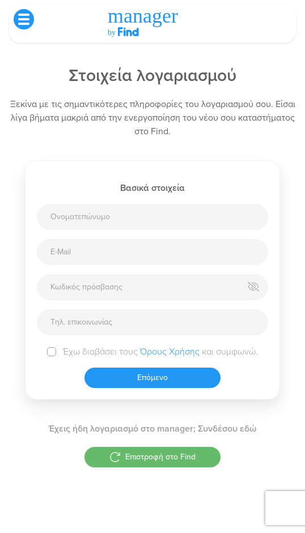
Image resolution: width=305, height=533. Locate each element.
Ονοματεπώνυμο (80, 216)
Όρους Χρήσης (170, 351)
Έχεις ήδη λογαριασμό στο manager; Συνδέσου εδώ (152, 428)
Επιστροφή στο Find (152, 457)
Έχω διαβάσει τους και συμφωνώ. (160, 351)
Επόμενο (152, 377)
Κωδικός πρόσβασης (86, 287)
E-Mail (60, 252)
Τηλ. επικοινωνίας (81, 322)
